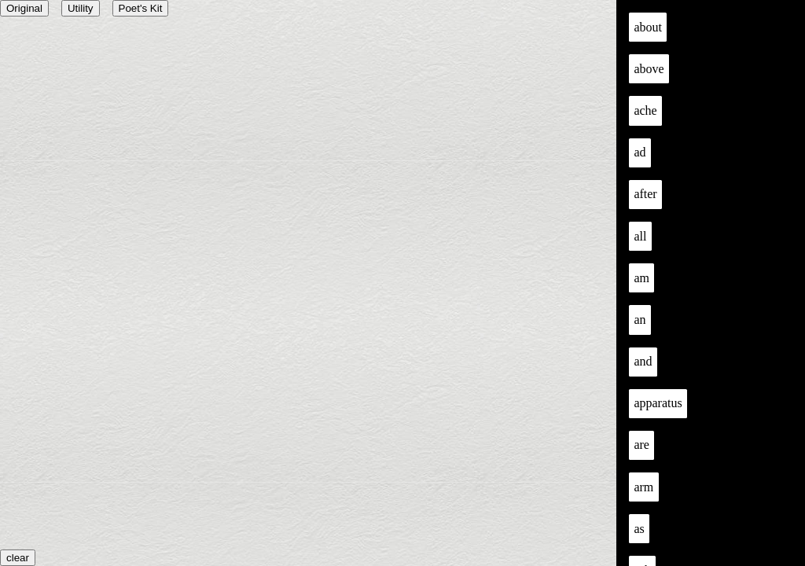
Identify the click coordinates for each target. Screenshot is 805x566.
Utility (81, 8)
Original (24, 8)
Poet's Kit (141, 8)
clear (17, 558)
